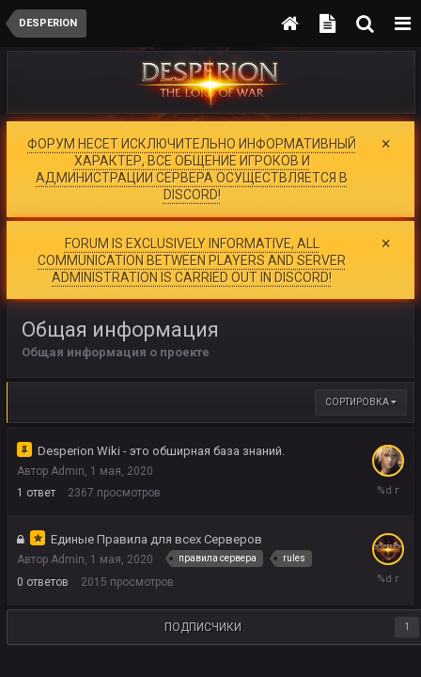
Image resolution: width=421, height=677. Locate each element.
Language (65, 667)
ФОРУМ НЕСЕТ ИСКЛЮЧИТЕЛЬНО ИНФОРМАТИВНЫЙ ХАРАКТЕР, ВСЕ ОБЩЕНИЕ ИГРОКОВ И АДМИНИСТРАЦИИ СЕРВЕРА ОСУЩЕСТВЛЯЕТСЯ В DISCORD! (191, 168)
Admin (68, 446)
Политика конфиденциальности (198, 667)
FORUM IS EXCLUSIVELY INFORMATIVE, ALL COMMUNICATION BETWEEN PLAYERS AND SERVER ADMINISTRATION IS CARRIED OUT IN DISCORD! (192, 246)
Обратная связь (343, 667)
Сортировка (361, 377)
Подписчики (203, 601)
